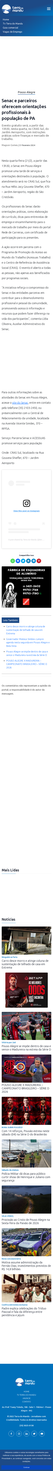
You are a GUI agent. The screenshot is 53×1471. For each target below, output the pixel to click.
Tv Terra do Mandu (13, 23)
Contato (26, 1402)
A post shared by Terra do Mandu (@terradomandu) (30, 540)
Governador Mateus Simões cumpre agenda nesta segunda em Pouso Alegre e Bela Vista (28, 642)
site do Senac (20, 402)
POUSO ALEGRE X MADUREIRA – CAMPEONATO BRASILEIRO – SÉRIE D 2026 (26, 664)
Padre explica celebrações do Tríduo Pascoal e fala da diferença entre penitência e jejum (24, 1312)
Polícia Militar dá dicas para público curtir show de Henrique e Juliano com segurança (26, 1177)
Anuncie (27, 1398)
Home (6, 19)
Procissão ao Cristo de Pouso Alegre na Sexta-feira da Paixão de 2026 (26, 1221)
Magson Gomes (10, 145)
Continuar (26, 1467)
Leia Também (10, 620)
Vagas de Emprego (12, 31)
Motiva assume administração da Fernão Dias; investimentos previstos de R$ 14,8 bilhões (26, 1266)
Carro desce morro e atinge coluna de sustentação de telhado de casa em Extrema (25, 630)
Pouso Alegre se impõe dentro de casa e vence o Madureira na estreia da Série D (26, 1047)
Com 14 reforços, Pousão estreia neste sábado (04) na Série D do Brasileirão (25, 1132)
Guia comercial (10, 27)
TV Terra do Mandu (26, 1395)
